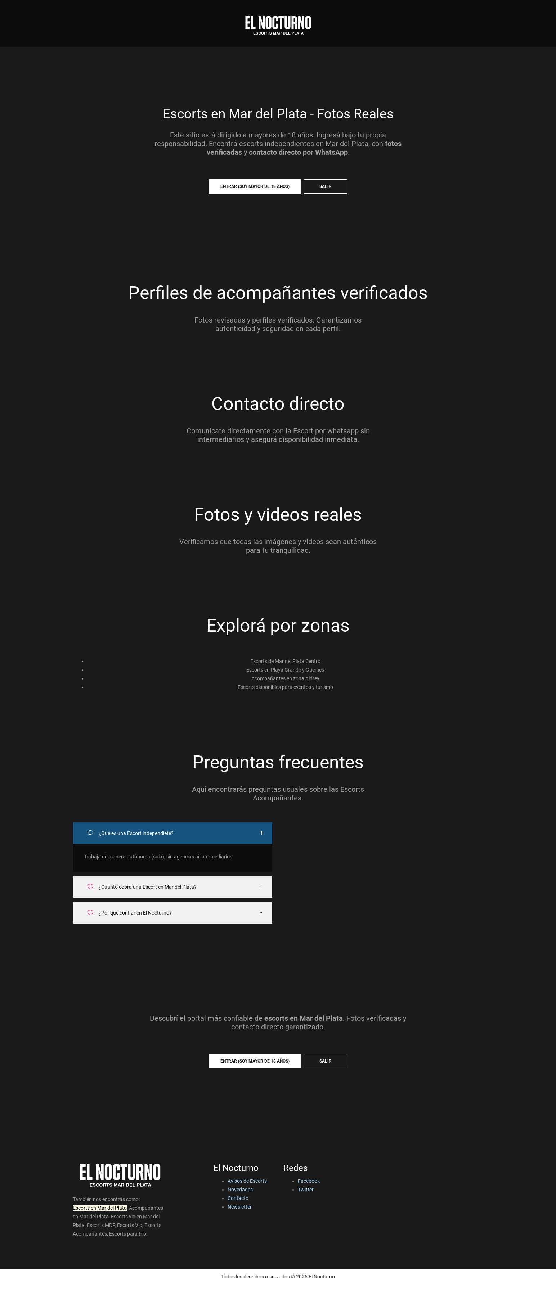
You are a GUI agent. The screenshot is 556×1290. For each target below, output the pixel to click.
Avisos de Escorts (247, 1181)
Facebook (309, 1181)
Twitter (306, 1189)
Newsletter (240, 1207)
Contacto (238, 1198)
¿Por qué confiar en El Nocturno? (130, 913)
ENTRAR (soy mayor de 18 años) (255, 186)
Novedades (240, 1189)
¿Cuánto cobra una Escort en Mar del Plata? (142, 887)
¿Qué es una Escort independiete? (131, 833)
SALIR (325, 186)
